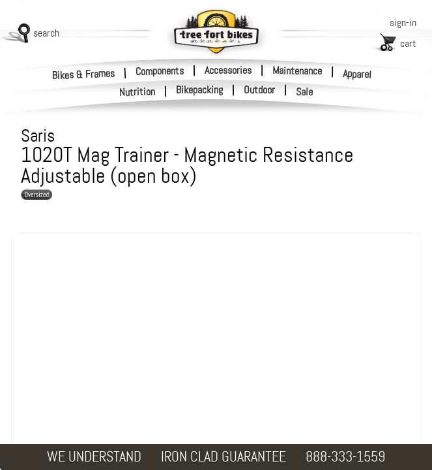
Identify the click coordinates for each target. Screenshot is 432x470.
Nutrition (137, 91)
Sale (304, 92)
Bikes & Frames (83, 74)
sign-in (403, 22)
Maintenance (297, 70)
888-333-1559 (345, 456)
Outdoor (259, 90)
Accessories (228, 70)
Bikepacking (199, 90)
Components (160, 70)
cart (408, 43)
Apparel (357, 74)
